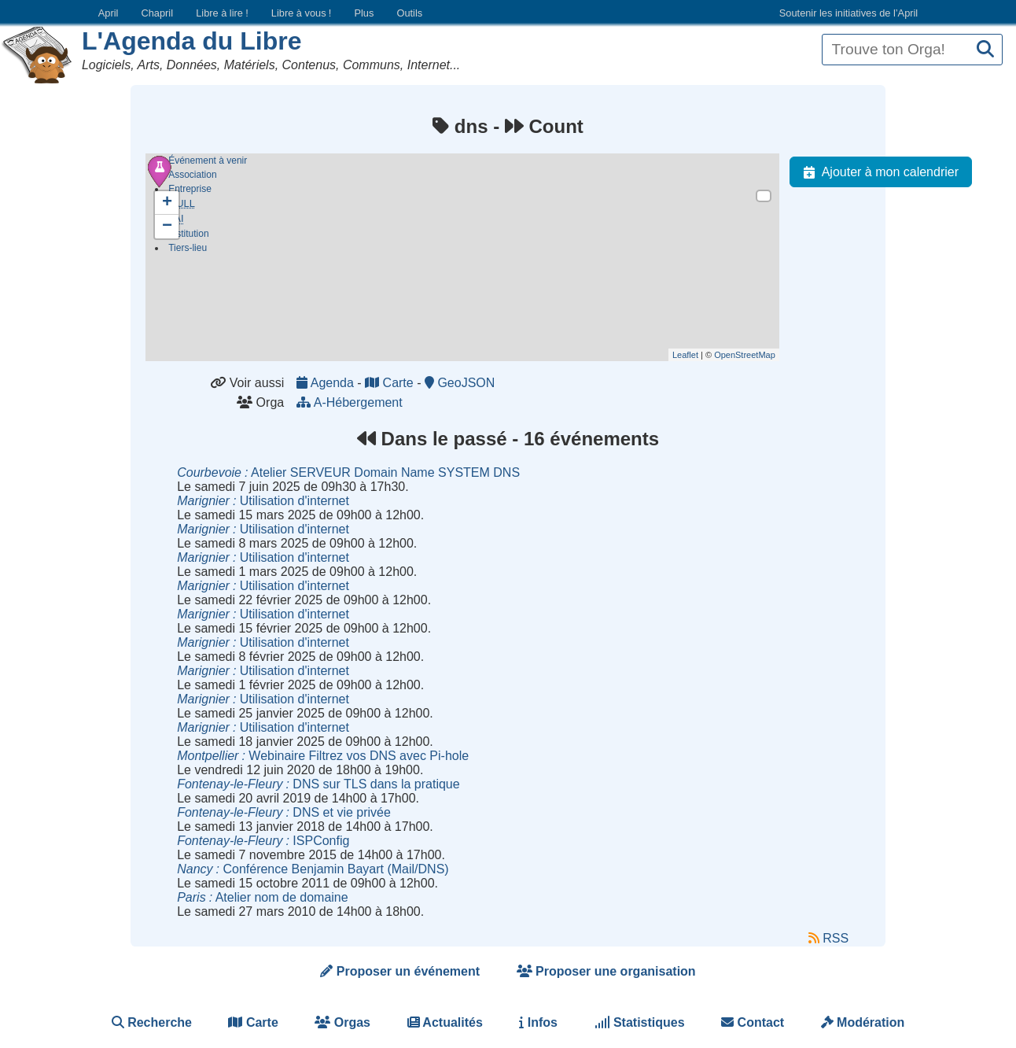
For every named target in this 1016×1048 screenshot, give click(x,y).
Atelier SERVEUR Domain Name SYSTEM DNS (348, 472)
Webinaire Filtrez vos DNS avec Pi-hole (323, 755)
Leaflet (685, 355)
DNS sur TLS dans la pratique (318, 784)
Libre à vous (301, 13)
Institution (188, 236)
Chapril (158, 13)
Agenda (326, 382)
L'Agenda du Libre (192, 41)
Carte (391, 382)
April (108, 13)
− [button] (167, 226)
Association (192, 174)
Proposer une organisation (606, 971)
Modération (863, 1022)
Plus (364, 13)
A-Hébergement (351, 402)
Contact (752, 1022)
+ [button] (167, 203)
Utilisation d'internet (263, 500)
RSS (828, 938)
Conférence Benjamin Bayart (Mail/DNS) (312, 869)
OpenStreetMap (744, 355)
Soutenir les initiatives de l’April (848, 13)
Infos (538, 1022)
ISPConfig (263, 840)
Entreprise (190, 188)
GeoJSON (460, 382)
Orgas (342, 1022)
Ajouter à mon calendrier (878, 172)
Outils (409, 13)
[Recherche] (985, 50)
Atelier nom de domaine (262, 897)
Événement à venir (207, 160)
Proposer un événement (400, 971)
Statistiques (640, 1022)
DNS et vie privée (284, 812)
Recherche (152, 1022)
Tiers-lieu (187, 250)
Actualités (445, 1022)
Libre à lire (222, 13)
